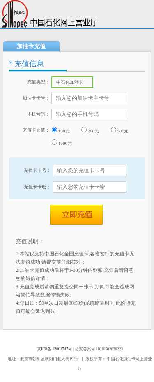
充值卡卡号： (37, 170)
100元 (61, 130)
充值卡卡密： (37, 186)
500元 (120, 130)
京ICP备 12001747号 (54, 349)
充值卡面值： (36, 129)
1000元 (62, 142)
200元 (90, 130)
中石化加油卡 (74, 83)
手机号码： (38, 113)
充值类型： (38, 81)
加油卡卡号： (36, 97)
